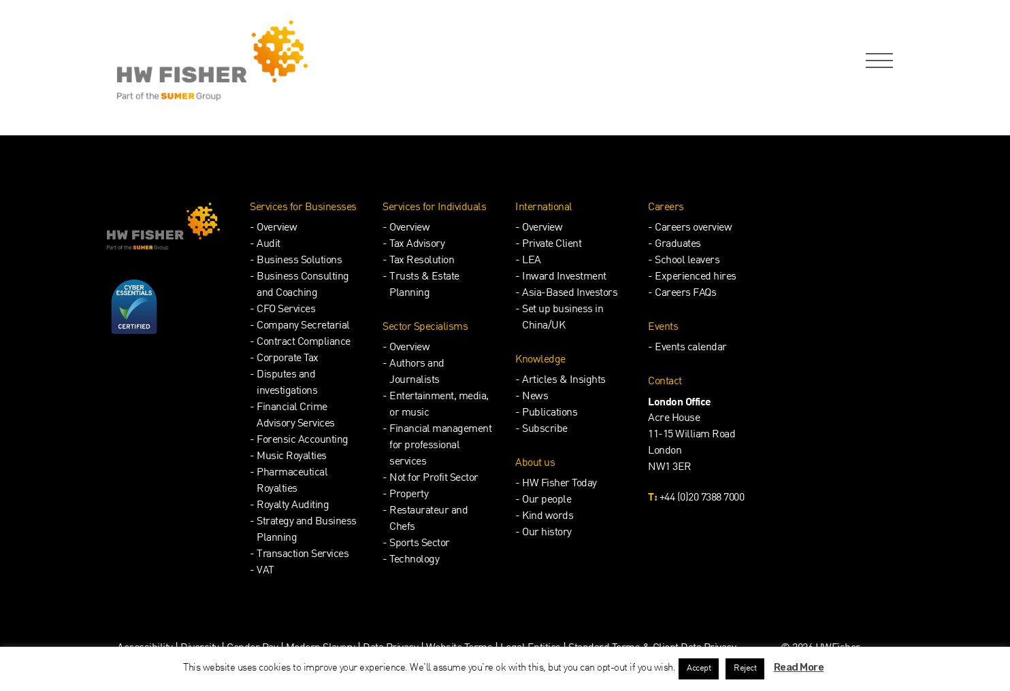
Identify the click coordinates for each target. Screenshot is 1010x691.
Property (408, 495)
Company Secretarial (303, 326)
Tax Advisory (416, 244)
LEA (531, 261)
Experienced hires (695, 277)
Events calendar (691, 348)
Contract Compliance (304, 342)
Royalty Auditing (293, 506)
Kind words (547, 516)
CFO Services (286, 310)
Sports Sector (419, 544)
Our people (546, 500)
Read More (799, 667)
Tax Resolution (421, 261)
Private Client (551, 244)
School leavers (687, 261)
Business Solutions (299, 261)
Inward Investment (564, 277)
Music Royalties (292, 457)
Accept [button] (699, 668)
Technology (414, 560)
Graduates (678, 244)
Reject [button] (745, 668)
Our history (547, 533)
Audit (268, 244)
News (535, 397)
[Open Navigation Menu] (876, 61)
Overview (277, 228)
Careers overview (693, 228)
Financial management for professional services (440, 445)
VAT (265, 571)
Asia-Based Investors (569, 293)
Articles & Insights (564, 380)
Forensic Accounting (302, 440)
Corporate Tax (288, 359)
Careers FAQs (685, 293)
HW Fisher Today (559, 484)
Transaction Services (302, 555)
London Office (679, 402)
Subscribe (545, 429)
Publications (549, 413)
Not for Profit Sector (433, 478)
